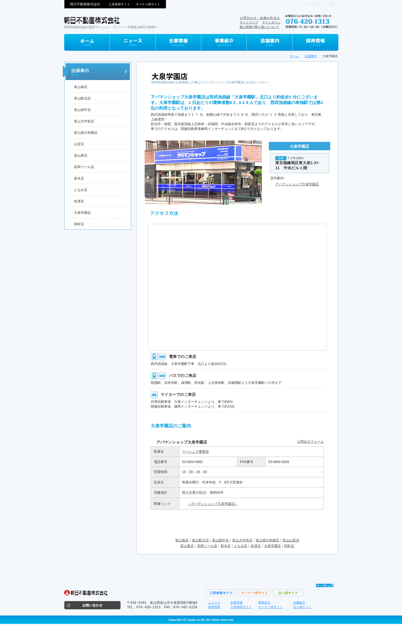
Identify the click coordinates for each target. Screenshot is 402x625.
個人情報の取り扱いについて (259, 26)
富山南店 (80, 87)
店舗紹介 (299, 602)
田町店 (79, 224)
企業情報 (236, 602)
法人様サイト (302, 607)
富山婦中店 (82, 110)
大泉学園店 (272, 546)
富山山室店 (291, 540)
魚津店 (79, 201)
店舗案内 (311, 56)
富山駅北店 (82, 98)
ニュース (214, 602)
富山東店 (80, 156)
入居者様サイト (119, 4)
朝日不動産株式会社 (85, 4)
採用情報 (214, 607)
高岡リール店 (84, 167)
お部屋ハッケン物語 (322, 4)
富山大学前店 (84, 121)
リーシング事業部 (195, 452)
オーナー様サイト (148, 4)
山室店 (79, 144)
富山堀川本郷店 (85, 133)
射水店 (79, 178)
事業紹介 (264, 602)
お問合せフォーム (310, 442)
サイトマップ (249, 22)
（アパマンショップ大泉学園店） (213, 504)
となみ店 (80, 190)
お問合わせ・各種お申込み (260, 18)
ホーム (294, 56)
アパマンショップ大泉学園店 (297, 184)
